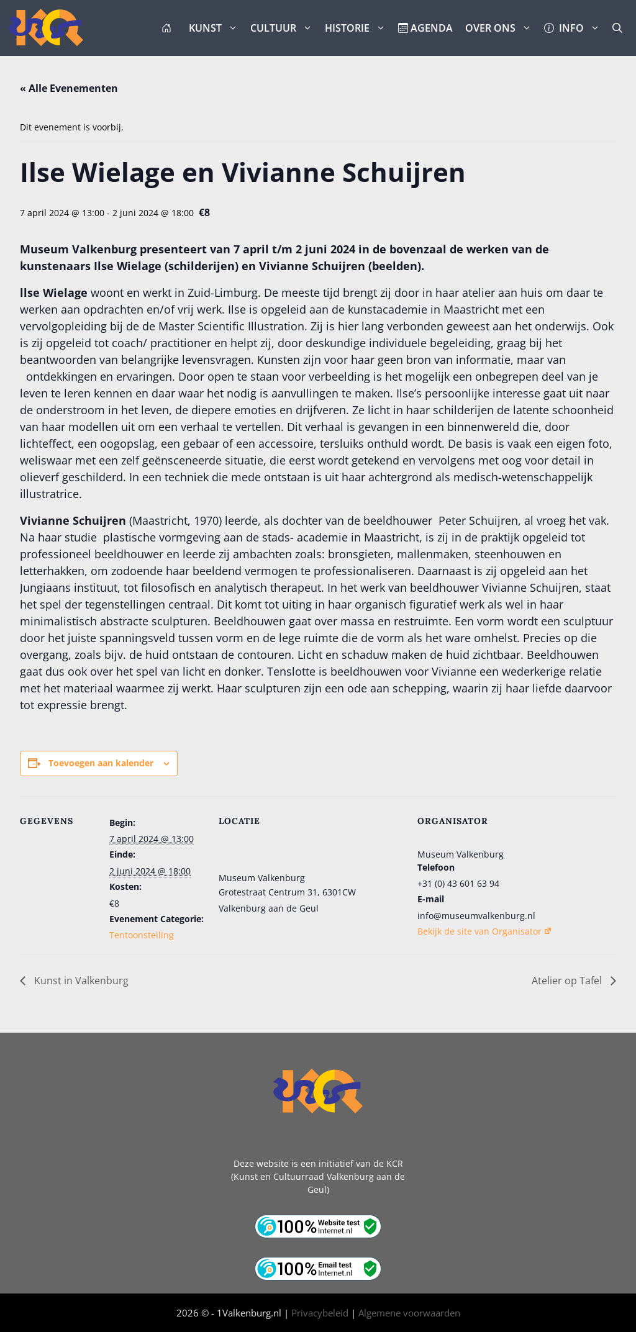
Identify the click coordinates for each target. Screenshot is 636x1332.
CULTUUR (284, 28)
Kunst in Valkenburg (80, 980)
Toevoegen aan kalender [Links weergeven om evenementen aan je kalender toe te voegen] (100, 763)
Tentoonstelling (141, 935)
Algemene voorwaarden (409, 1313)
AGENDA (425, 28)
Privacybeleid (319, 1313)
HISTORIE (358, 28)
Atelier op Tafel (568, 980)
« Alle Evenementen (69, 88)
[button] (617, 28)
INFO (575, 28)
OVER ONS (501, 28)
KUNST (216, 28)
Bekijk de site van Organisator (484, 931)
